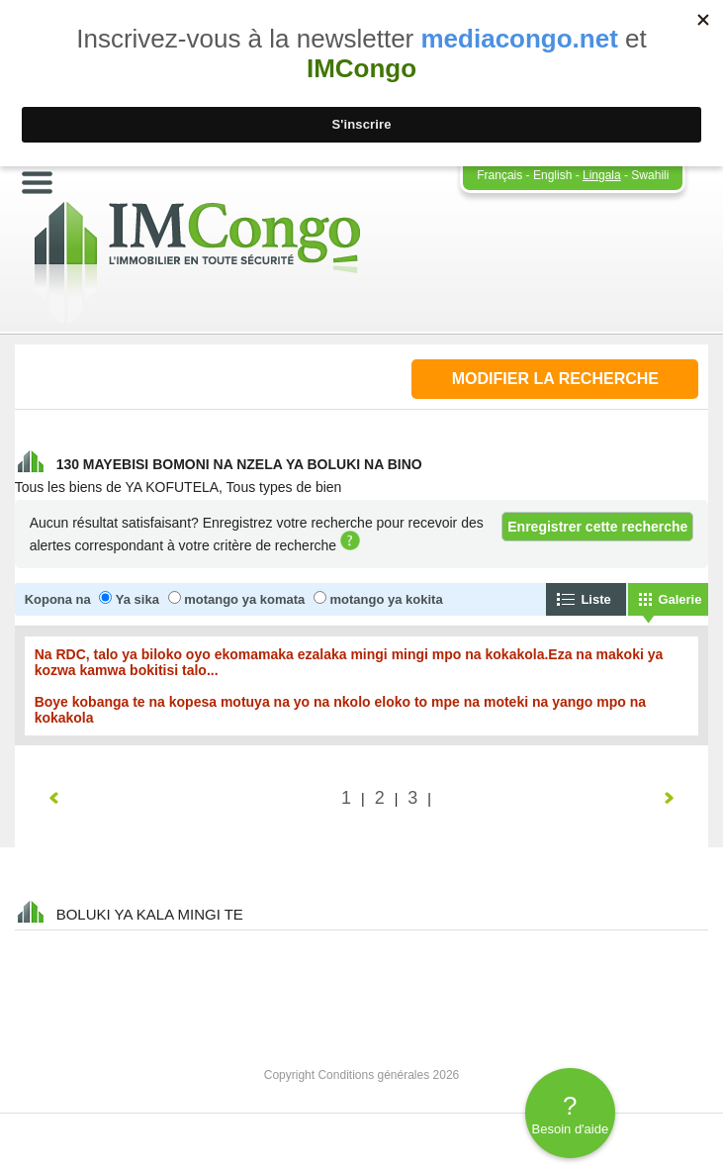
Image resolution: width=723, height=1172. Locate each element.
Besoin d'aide (570, 1113)
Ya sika (137, 599)
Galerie (679, 599)
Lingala (602, 175)
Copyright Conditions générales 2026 (361, 1075)
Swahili (650, 175)
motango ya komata (244, 599)
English (552, 175)
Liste (595, 599)
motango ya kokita (386, 599)
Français (499, 175)
